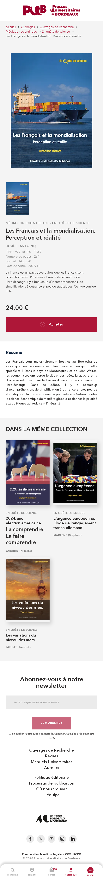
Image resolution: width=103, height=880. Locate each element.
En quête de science (71, 223)
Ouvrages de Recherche (51, 751)
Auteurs (51, 768)
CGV (68, 854)
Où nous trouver (51, 789)
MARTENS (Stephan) (67, 535)
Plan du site (30, 854)
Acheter (51, 324)
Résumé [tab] (14, 352)
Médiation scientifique (27, 223)
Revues (51, 756)
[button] (90, 870)
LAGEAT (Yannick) (18, 647)
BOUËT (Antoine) (21, 246)
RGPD (77, 854)
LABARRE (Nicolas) (19, 551)
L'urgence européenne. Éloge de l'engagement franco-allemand (74, 523)
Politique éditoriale (51, 778)
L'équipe (51, 795)
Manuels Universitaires (51, 762)
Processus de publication (51, 784)
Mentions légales (51, 854)
